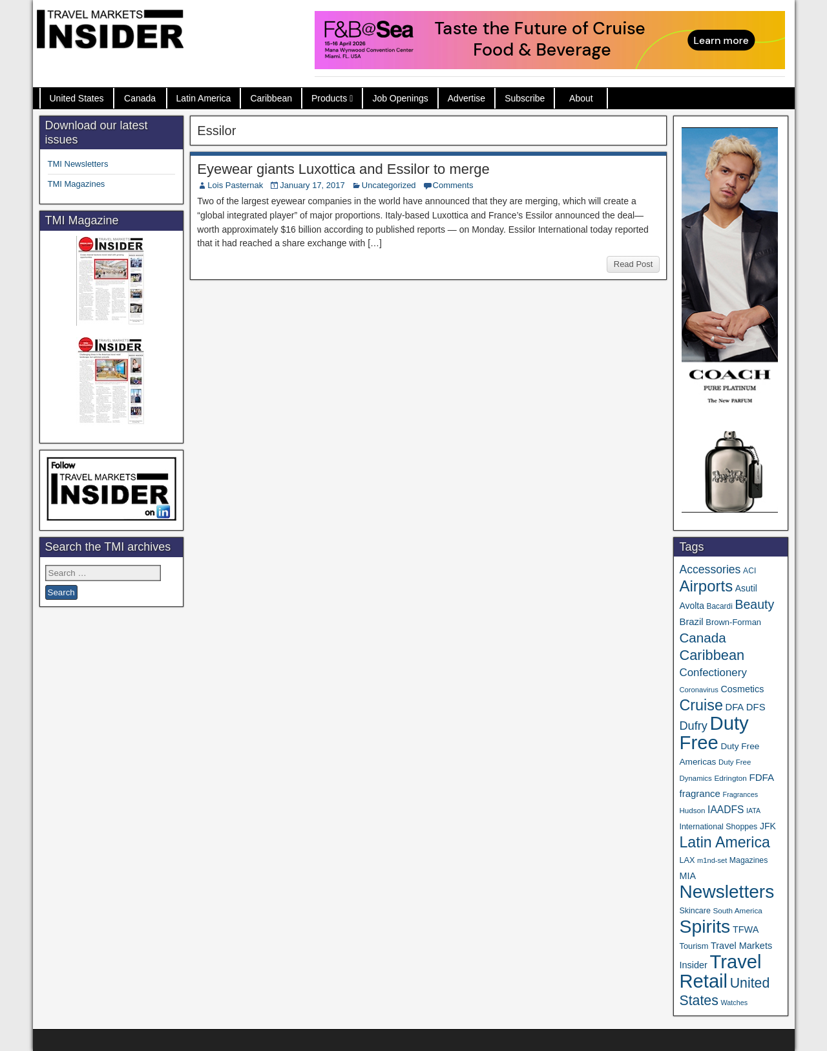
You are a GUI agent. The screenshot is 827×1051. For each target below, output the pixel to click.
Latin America (203, 98)
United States (77, 98)
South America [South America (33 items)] (737, 910)
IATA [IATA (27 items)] (753, 810)
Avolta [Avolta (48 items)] (691, 605)
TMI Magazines (76, 184)
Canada (140, 98)
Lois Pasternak (235, 185)
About (581, 98)
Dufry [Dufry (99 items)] (693, 725)
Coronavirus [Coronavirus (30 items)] (698, 690)
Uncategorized (389, 185)
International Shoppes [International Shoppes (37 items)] (718, 826)
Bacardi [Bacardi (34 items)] (720, 606)
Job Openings (400, 98)
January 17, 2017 (312, 185)
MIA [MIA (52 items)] (687, 876)
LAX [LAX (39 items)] (687, 860)
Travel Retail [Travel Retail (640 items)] (720, 971)
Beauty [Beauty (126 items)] (754, 604)
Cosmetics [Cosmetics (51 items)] (742, 689)
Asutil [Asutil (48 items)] (746, 588)
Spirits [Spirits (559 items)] (704, 926)
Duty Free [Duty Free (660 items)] (713, 732)
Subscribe (525, 98)
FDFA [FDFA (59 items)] (761, 777)
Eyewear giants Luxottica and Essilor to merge (343, 169)
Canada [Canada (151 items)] (702, 637)
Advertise (466, 98)
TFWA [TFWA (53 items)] (746, 929)
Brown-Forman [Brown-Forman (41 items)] (733, 622)
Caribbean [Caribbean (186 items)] (711, 655)
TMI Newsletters (78, 164)
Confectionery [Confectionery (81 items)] (712, 672)
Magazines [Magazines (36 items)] (748, 860)
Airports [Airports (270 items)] (706, 586)
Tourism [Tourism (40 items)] (693, 946)
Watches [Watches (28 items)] (734, 1002)
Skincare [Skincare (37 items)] (694, 910)
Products (329, 98)
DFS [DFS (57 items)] (756, 707)
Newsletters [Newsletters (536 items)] (726, 892)
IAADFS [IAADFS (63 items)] (725, 809)
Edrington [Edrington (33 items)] (730, 778)
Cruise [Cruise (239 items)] (700, 705)
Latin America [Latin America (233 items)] (724, 842)
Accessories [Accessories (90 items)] (709, 569)
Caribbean (271, 98)
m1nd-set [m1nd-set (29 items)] (712, 860)
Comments (453, 185)
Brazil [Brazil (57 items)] (691, 622)
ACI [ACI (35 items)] (749, 570)
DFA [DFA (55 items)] (735, 707)
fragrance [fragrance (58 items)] (699, 793)
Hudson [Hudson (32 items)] (692, 810)
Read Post (633, 264)
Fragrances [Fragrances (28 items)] (741, 794)
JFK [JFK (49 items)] (768, 826)
